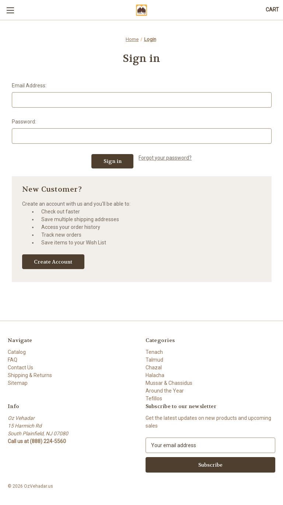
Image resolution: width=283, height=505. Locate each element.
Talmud (154, 360)
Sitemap (18, 383)
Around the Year (165, 391)
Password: (24, 122)
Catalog (17, 352)
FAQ (12, 360)
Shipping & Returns (30, 375)
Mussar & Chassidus (169, 383)
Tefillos (154, 398)
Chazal (154, 367)
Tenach (154, 352)
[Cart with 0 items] (272, 10)
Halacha (155, 375)
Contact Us (20, 367)
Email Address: (29, 85)
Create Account (53, 261)
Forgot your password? (165, 158)
